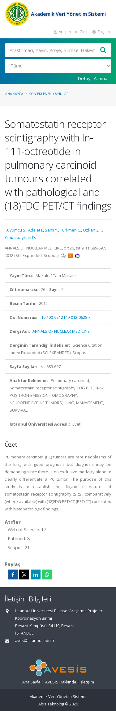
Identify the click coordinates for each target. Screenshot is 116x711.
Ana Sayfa (14, 93)
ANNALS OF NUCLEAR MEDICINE (61, 331)
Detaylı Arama (92, 78)
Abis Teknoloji (51, 704)
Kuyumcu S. (15, 230)
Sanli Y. (51, 230)
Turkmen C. (70, 230)
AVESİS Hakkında (60, 682)
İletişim (87, 682)
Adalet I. (35, 230)
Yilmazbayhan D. (20, 237)
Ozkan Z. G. (94, 230)
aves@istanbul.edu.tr (34, 640)
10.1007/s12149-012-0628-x (66, 317)
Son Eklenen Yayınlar (49, 93)
